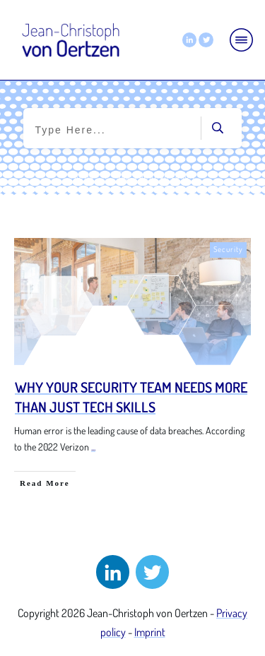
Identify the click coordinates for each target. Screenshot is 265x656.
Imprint (149, 632)
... (93, 447)
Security (228, 249)
